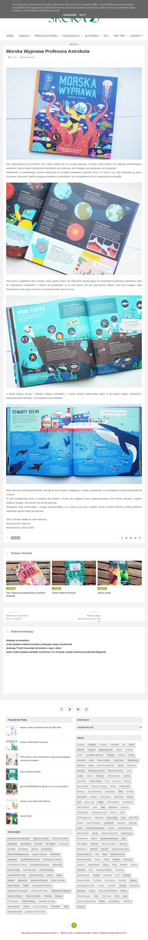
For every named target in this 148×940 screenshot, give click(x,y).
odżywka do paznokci (18, 889)
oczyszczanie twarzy (42, 884)
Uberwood (134, 884)
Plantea (123, 863)
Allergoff (91, 748)
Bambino (81, 764)
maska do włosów (39, 879)
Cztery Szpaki (95, 780)
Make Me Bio (83, 832)
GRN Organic (113, 801)
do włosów (46, 848)
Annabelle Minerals (94, 754)
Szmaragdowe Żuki (85, 884)
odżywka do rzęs (39, 889)
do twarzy (23, 848)
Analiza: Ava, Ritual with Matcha (35, 800)
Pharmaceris (93, 863)
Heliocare (113, 806)
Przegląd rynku (46, 36)
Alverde (129, 748)
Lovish (111, 827)
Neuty (97, 858)
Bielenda (81, 769)
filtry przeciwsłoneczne (18, 853)
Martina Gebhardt (109, 832)
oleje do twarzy (15, 895)
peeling (47, 895)
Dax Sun (117, 780)
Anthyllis (110, 754)
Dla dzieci (91, 36)
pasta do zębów (33, 895)
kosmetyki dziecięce (40, 863)
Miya (124, 837)
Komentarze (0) (27, 57)
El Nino (130, 790)
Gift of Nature (83, 806)
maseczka (22, 879)
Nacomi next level (120, 848)
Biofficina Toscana (96, 769)
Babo (91, 759)
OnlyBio (116, 858)
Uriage (92, 889)
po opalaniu (13, 900)
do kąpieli (50, 842)
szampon (55, 905)
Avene (131, 754)
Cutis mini (81, 780)
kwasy (50, 874)
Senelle (126, 874)
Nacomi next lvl (84, 853)
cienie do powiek (60, 837)
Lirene (79, 827)
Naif (97, 853)
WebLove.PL (120, 931)
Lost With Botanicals (95, 827)
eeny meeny (114, 900)
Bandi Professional (105, 764)
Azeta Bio (81, 759)
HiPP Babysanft (84, 816)
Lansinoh (121, 821)
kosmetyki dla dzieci (30, 858)
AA (123, 743)
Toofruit (122, 884)
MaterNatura (126, 832)
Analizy (24, 36)
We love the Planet (108, 889)
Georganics (128, 801)
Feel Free (118, 795)
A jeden (103, 743)
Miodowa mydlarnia (109, 837)
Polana (134, 863)
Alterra (119, 748)
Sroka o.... (55, 931)
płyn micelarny (28, 900)
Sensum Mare (83, 879)
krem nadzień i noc (16, 874)
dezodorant (26, 842)
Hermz (113, 811)
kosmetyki (12, 858)
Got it (82, 15)
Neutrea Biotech (84, 858)
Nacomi (104, 848)
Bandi (91, 764)
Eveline (93, 795)
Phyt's (106, 863)
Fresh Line (89, 801)
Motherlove (82, 848)
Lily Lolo (132, 821)
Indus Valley (112, 816)
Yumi (117, 895)
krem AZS (57, 863)
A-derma (115, 743)
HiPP (122, 811)
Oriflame (80, 863)
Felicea (130, 795)
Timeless (112, 884)
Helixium (124, 806)
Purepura (119, 868)
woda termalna (15, 910)
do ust (35, 848)
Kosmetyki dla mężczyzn (19, 837)
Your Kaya (106, 895)
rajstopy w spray (47, 900)
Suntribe (122, 879)
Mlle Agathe (82, 842)
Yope (96, 895)
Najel (105, 853)
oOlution (127, 900)
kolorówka (55, 853)
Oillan (106, 858)
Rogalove (107, 874)
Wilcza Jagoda (83, 895)
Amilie (79, 754)
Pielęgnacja (71, 36)
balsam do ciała (41, 837)
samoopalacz (14, 905)
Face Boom (105, 795)
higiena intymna (39, 853)
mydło (26, 884)
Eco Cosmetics (95, 790)
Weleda (124, 889)
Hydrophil (99, 816)
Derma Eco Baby (99, 785)
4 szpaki (81, 743)
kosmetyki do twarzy (17, 863)
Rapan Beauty (83, 874)
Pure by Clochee (104, 868)
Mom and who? (109, 842)
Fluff (79, 801)
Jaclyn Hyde (104, 592)
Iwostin (80, 821)
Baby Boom (119, 759)
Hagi (103, 806)
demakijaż (12, 842)
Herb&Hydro (82, 811)
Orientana (127, 858)
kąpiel (59, 874)
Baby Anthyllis (104, 759)
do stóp (11, 848)
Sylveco (133, 879)
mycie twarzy (14, 884)
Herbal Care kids (99, 811)
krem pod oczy (36, 874)
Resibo (96, 874)
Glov (95, 806)
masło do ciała (58, 879)
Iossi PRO (133, 816)
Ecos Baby (110, 790)
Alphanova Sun (105, 748)
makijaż (11, 879)
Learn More (69, 15)
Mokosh (94, 842)
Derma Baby (82, 785)
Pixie (114, 863)
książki (16, 538)
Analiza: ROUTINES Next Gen (34, 741)
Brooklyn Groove (115, 769)
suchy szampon (40, 905)
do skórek (63, 842)
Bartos (121, 764)
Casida (80, 774)
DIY (106, 36)
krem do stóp (29, 868)
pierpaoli (81, 905)
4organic (92, 743)
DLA (107, 780)
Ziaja (125, 895)
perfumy (58, 895)
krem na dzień (46, 868)
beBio (102, 900)
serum (26, 905)
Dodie (113, 785)
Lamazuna (108, 821)
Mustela (94, 848)
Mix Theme (93, 931)
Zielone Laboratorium (86, 900)
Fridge (100, 801)
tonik (66, 905)
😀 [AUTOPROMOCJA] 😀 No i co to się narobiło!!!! (44, 785)
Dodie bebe (124, 785)
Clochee (100, 774)
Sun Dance (110, 879)
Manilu (95, 832)
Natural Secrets (118, 853)
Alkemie (80, 748)
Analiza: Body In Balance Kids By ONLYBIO (40, 726)
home (10, 36)
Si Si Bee (97, 879)
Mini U (94, 837)
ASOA (131, 743)
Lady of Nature (93, 821)
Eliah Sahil (81, 795)
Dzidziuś (80, 790)
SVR (117, 874)
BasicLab (131, 764)
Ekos (121, 790)
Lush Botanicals (124, 827)
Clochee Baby (113, 774)
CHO (129, 769)
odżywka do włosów (60, 889)
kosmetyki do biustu (52, 858)
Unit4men (81, 889)
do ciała (38, 842)
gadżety (136, 36)
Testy (74, 44)
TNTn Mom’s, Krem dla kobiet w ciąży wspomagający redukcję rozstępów (45, 757)
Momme (123, 842)
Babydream (133, 759)
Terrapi (101, 884)
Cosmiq (126, 774)
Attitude (121, 754)
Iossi (123, 816)
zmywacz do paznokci (35, 910)
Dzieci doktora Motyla (64, 592)
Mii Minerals (82, 837)
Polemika (81, 868)
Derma (127, 780)
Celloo (89, 774)
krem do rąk (14, 868)
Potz (91, 868)
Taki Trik (119, 36)
